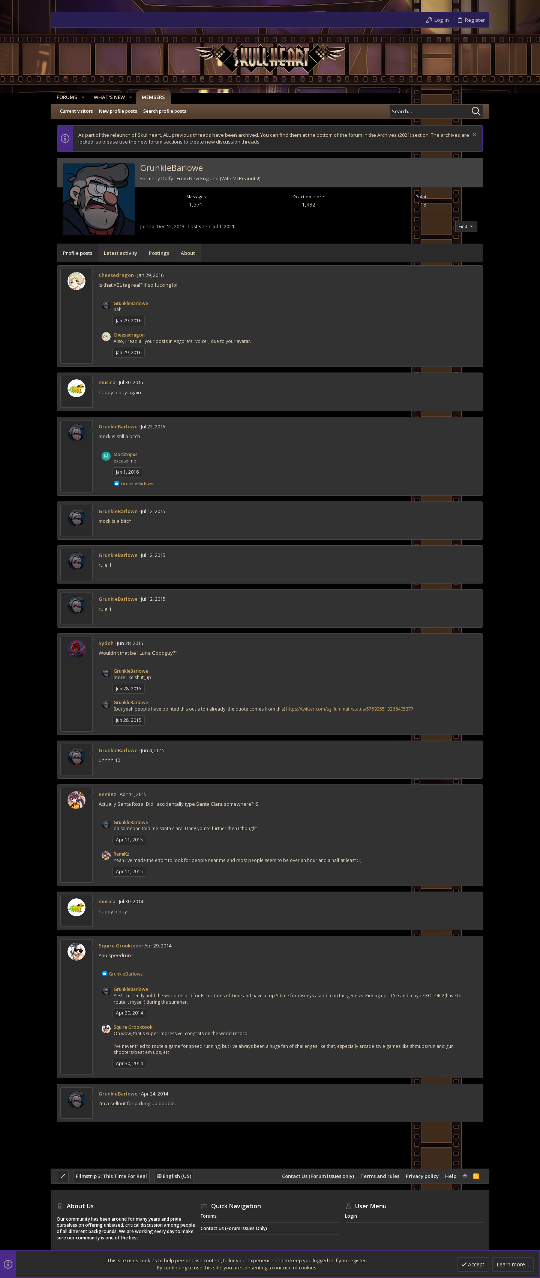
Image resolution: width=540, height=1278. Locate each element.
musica (107, 382)
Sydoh (106, 643)
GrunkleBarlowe (131, 303)
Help (450, 1176)
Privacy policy (422, 1176)
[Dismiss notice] (473, 135)
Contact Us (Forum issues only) (318, 1176)
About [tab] (188, 253)
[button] (83, 97)
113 (421, 204)
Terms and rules (379, 1176)
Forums (209, 1216)
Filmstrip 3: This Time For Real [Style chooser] (111, 1176)
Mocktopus (126, 454)
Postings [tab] (159, 253)
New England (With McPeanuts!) (224, 178)
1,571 (195, 204)
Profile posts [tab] (77, 253)
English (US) (174, 1176)
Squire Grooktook (120, 945)
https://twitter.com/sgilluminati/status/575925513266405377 (350, 709)
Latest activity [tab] (120, 253)
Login (351, 1216)
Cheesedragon (116, 275)
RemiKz (107, 794)
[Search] (436, 111)
